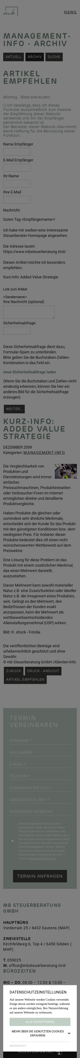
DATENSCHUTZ (18, 1045)
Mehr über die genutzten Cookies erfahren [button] (41, 1033)
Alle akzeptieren (40, 1022)
